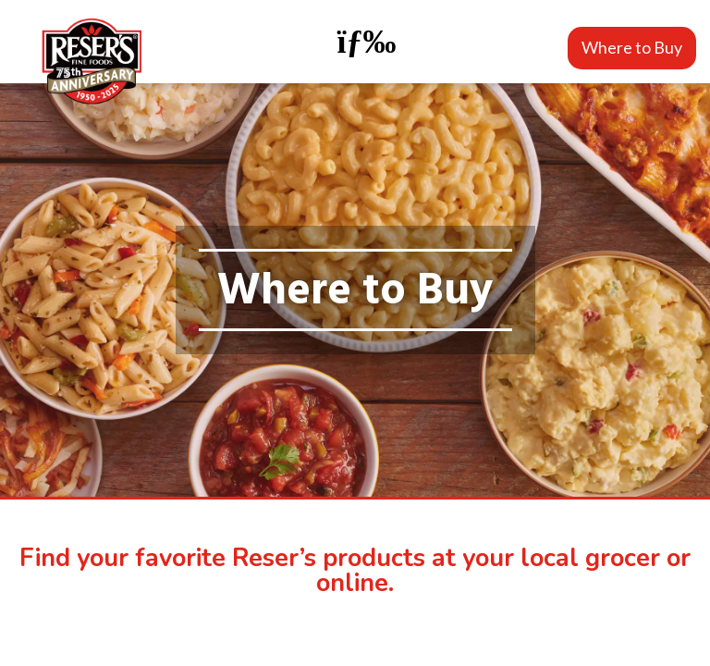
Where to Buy (631, 47)
